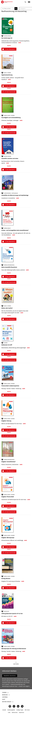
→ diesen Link (21, 686)
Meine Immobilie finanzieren (9, 267)
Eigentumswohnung (6, 75)
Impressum (21, 712)
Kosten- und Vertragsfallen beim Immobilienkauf (14, 230)
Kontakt (4, 710)
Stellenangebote (11, 710)
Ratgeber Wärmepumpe (7, 537)
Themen (4, 692)
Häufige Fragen (19, 710)
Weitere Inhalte (6, 701)
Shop (3, 699)
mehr (19, 42)
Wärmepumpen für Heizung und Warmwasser (13, 648)
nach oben (16, 663)
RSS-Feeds (27, 710)
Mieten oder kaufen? (7, 308)
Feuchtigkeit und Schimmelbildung (10, 117)
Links (9, 712)
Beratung (5, 694)
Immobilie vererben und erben (9, 158)
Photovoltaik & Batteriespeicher (10, 386)
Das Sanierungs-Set (6, 38)
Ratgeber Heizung (6, 421)
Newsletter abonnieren (10, 675)
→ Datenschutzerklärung (16, 684)
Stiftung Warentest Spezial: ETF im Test (12, 613)
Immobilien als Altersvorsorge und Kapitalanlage (14, 195)
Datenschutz (14, 712)
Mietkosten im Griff (6, 345)
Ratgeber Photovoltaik (7, 496)
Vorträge (5, 697)
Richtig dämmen (5, 578)
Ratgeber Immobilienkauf (8, 461)
